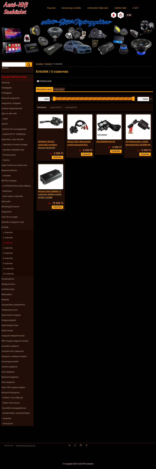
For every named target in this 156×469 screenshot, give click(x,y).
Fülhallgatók (7, 93)
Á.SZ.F (135, 8)
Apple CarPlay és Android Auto (14, 165)
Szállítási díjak (120, 8)
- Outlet (5, 119)
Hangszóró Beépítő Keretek (13, 336)
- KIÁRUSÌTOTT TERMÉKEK (14, 134)
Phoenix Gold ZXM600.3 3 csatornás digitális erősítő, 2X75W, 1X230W (50, 194)
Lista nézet (59, 89)
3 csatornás (8, 243)
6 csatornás (8, 258)
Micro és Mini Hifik (9, 114)
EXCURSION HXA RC (105, 142)
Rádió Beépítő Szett (10, 325)
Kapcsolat (51, 8)
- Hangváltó (6, 418)
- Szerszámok (7, 424)
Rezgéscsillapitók (9, 320)
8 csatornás (8, 263)
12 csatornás (8, 274)
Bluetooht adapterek (10, 377)
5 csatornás (8, 253)
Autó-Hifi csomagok (10, 217)
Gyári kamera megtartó (11, 315)
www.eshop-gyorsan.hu (25, 445)
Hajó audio (6, 201)
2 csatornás (8, 238)
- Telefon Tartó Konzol (11, 403)
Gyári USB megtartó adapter (13, 387)
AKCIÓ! (5, 124)
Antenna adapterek (9, 367)
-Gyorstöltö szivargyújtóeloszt (14, 408)
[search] (28, 64)
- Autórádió (6, 176)
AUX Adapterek (8, 372)
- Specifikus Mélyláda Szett (13, 150)
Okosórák (6, 83)
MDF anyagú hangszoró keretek (15, 341)
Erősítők (5, 227)
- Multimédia (7, 191)
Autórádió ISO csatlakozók (13, 351)
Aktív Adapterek (8, 382)
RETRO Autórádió (9, 181)
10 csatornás (8, 269)
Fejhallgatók (7, 88)
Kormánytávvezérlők (10, 362)
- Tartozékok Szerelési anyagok (15, 145)
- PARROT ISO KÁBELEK (12, 398)
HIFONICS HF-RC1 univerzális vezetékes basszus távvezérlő (47, 145)
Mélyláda (5, 300)
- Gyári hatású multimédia (12, 196)
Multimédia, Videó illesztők (13, 139)
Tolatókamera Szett (10, 310)
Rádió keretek (7, 331)
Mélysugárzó (7, 294)
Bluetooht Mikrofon (9, 170)
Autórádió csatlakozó (10, 346)
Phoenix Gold (45, 81)
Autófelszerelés (8, 289)
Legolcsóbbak (55, 107)
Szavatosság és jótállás (71, 8)
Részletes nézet (44, 89)
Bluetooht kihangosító (11, 393)
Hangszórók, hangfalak (11, 103)
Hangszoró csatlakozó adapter (14, 356)
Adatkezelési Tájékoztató (97, 8)
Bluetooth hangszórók (11, 98)
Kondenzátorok (8, 279)
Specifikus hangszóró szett (13, 222)
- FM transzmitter (9, 155)
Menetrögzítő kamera (10, 207)
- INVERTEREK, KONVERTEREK (16, 413)
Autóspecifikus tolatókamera (13, 305)
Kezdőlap (39, 64)
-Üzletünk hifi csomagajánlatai (14, 129)
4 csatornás (8, 248)
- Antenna (6, 160)
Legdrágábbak (71, 107)
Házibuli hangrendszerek (12, 108)
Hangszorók (7, 212)
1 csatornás (8, 232)
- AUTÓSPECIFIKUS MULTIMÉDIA (16, 186)
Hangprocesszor (8, 284)
